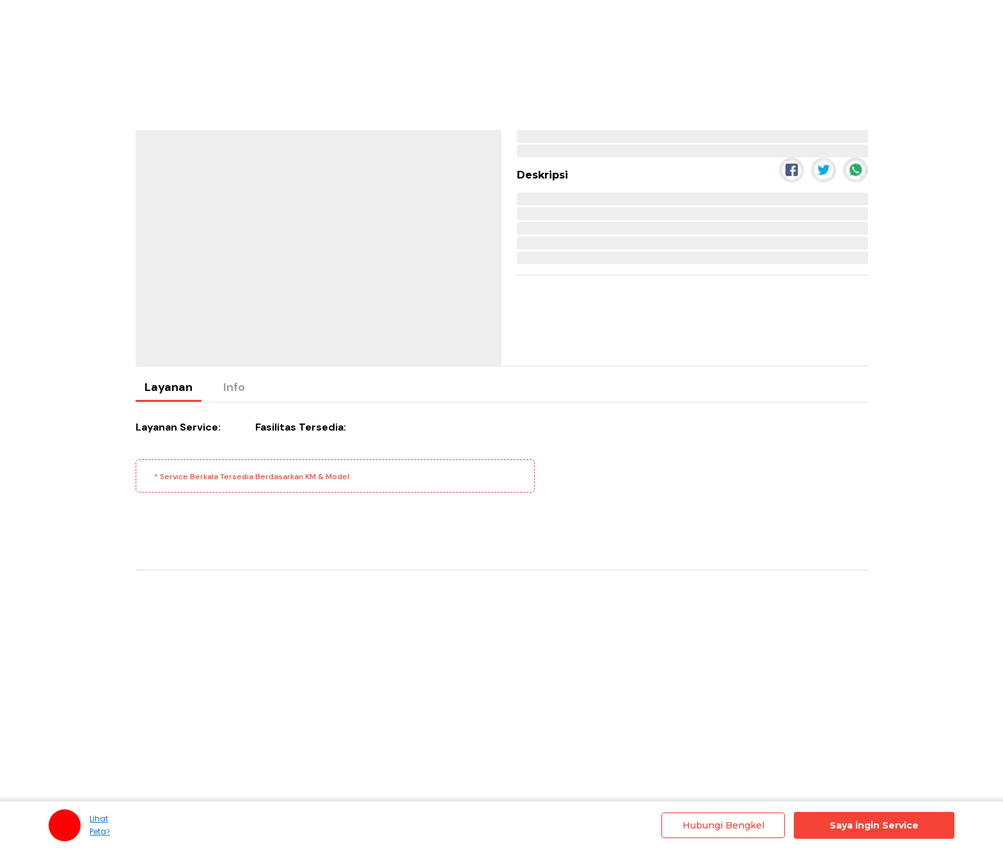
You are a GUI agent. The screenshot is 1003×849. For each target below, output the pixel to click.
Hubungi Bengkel (723, 825)
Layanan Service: (178, 427)
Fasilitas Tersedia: (300, 427)
